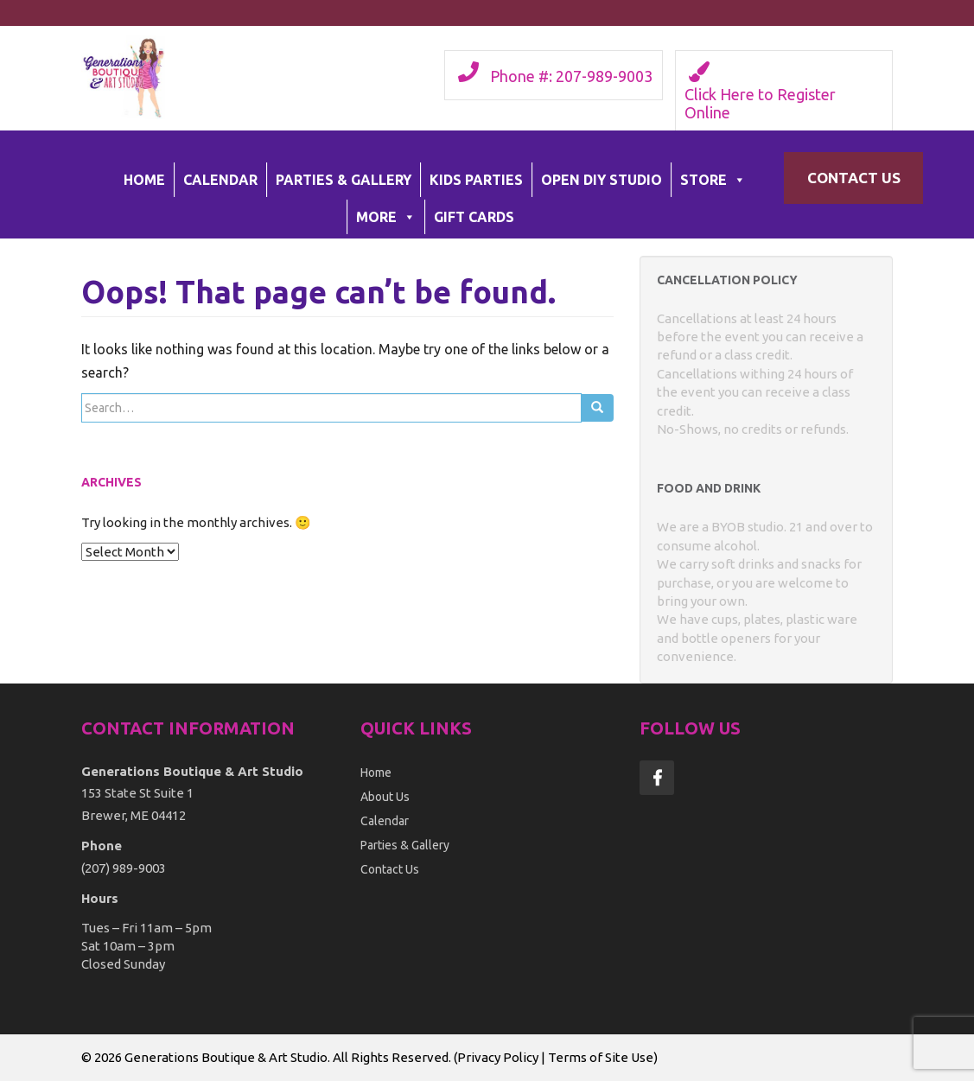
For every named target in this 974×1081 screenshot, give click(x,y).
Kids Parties (476, 180)
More (386, 217)
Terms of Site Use (600, 1057)
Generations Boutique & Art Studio (226, 1057)
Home (144, 180)
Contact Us (854, 177)
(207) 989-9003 (123, 868)
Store (713, 180)
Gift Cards (474, 217)
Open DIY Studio (601, 180)
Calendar (220, 180)
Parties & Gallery (343, 180)
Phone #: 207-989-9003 (571, 76)
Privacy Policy (497, 1057)
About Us (385, 797)
